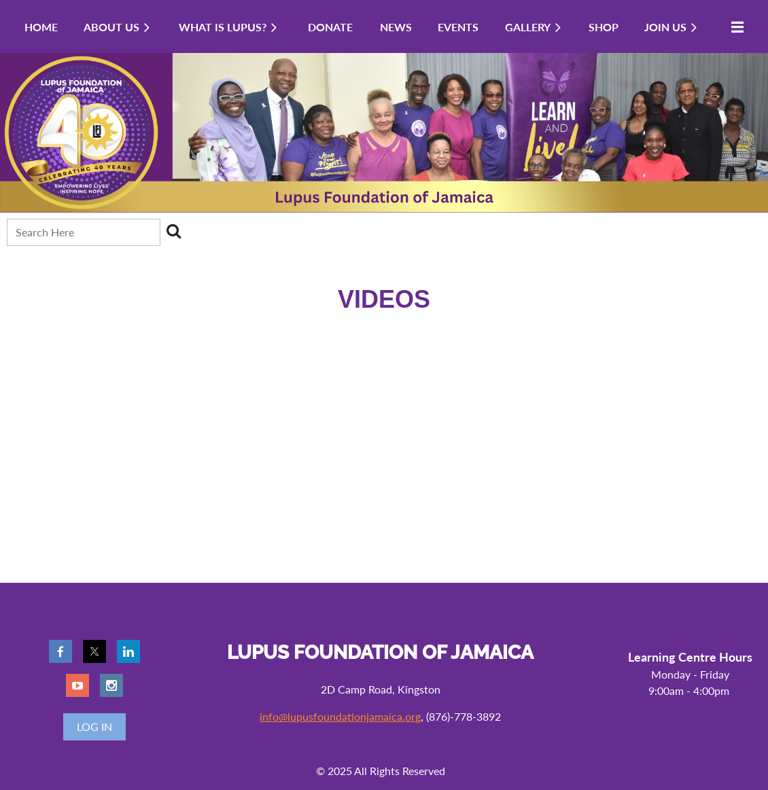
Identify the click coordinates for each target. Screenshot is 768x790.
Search (173, 231)
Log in (94, 726)
